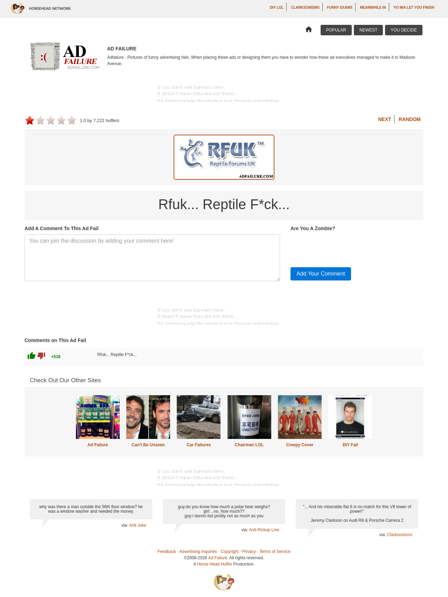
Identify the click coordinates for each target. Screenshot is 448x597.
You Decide (404, 30)
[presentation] (343, 248)
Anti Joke (137, 525)
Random (410, 119)
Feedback (167, 551)
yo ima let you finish (413, 7)
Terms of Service (274, 551)
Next (384, 119)
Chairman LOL (249, 444)
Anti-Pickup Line (264, 529)
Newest (368, 30)
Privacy (249, 551)
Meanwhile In (373, 7)
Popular (336, 30)
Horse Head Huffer (214, 564)
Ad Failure (98, 444)
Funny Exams (339, 7)
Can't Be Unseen (148, 444)
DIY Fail (350, 444)
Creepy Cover (299, 444)
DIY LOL (277, 7)
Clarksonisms (305, 7)
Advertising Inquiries (198, 551)
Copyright (229, 551)
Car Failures (199, 444)
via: (125, 525)
